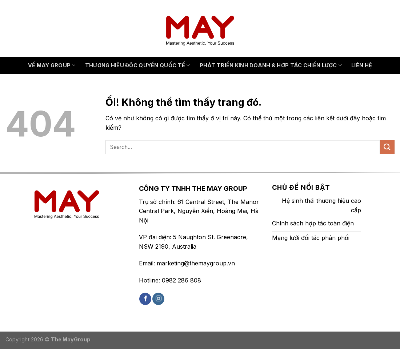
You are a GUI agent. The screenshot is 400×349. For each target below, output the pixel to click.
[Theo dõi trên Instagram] (158, 299)
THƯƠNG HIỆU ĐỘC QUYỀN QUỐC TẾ (137, 65)
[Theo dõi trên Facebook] (145, 299)
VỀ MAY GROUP (52, 65)
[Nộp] (387, 147)
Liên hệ (361, 65)
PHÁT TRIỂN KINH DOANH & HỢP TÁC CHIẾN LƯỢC (271, 65)
